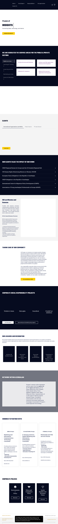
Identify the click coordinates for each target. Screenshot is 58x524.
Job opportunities (41, 3)
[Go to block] (9, 303)
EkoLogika (22, 311)
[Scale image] (5, 133)
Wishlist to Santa (9, 311)
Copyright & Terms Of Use (51, 519)
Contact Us (14, 6)
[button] (54, 5)
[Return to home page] (6, 5)
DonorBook (35, 311)
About (13, 3)
